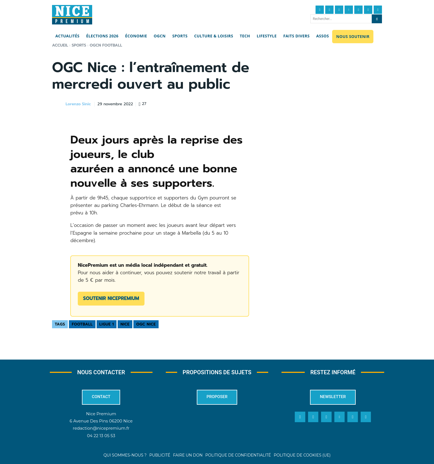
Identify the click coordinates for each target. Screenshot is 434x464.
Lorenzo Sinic (78, 104)
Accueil (60, 45)
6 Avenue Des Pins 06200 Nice (101, 421)
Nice (125, 324)
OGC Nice (146, 324)
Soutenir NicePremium (111, 298)
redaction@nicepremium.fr (101, 428)
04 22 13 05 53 (101, 435)
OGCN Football (106, 45)
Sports (79, 45)
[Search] (377, 18)
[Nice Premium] (72, 14)
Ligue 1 (106, 324)
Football (82, 324)
